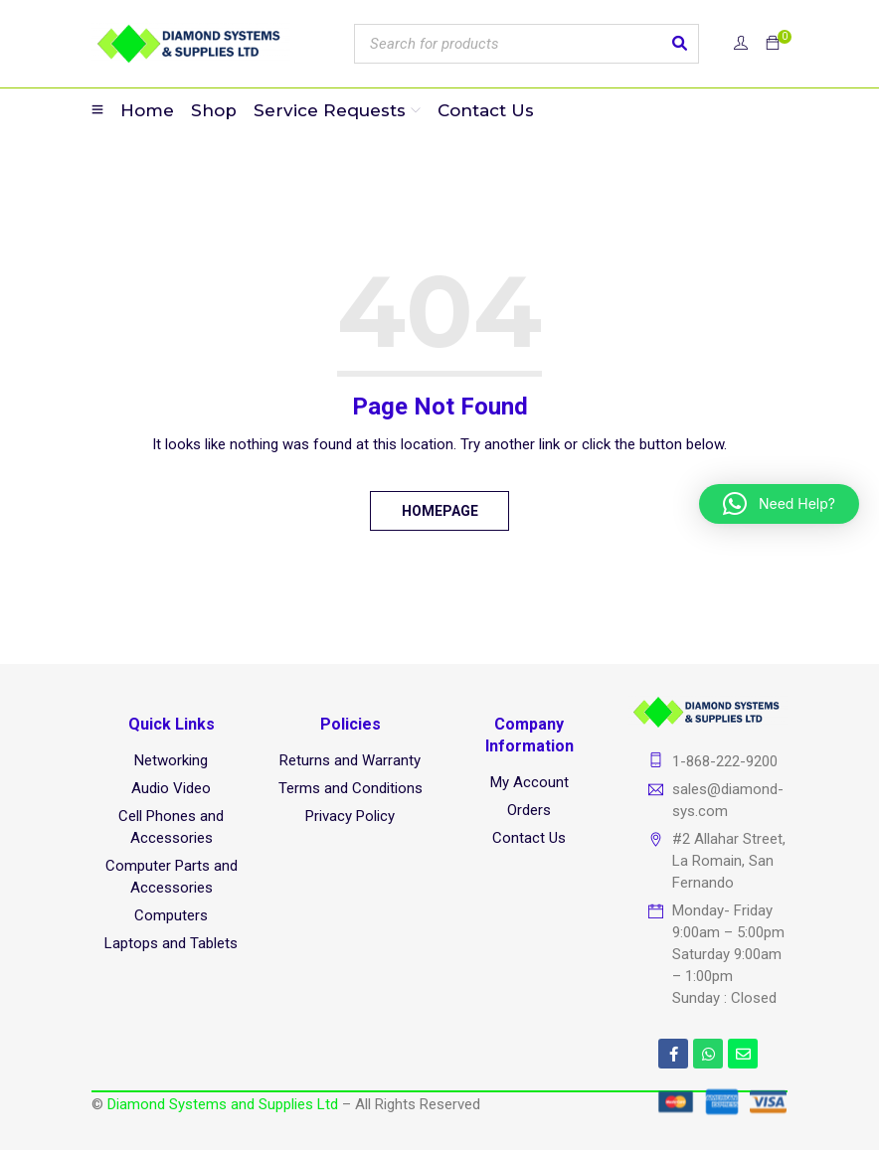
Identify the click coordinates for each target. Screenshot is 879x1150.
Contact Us (529, 838)
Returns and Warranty (350, 760)
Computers (171, 915)
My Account (529, 782)
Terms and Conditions (350, 788)
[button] (779, 504)
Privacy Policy (350, 816)
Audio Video (171, 788)
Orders (529, 810)
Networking (171, 760)
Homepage (440, 511)
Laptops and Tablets (171, 943)
